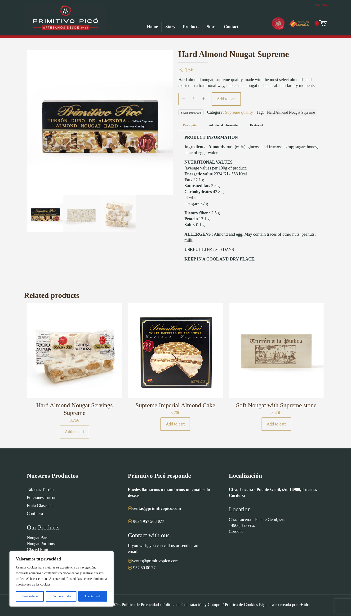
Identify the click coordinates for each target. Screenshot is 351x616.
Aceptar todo (93, 596)
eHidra (304, 604)
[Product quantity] (193, 99)
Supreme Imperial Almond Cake (175, 405)
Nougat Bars (37, 537)
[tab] (190, 125)
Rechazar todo (61, 596)
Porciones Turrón (42, 497)
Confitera (35, 513)
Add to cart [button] (74, 431)
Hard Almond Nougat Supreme (291, 112)
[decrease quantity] (184, 99)
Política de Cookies (241, 604)
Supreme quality (239, 112)
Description (190, 125)
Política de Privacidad (140, 604)
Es (317, 5)
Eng (323, 5)
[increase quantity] (204, 99)
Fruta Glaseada (40, 505)
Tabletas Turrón (40, 489)
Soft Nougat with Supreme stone (276, 405)
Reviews (256, 125)
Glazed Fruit (37, 549)
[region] (61, 579)
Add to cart (226, 98)
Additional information (224, 125)
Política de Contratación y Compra (192, 604)
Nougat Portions (41, 543)
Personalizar (30, 596)
